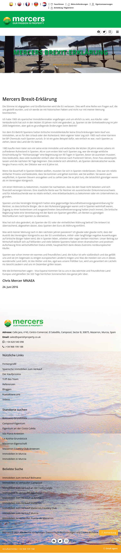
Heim (43, 64)
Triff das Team (10, 379)
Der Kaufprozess (11, 374)
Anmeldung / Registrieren (62, 8)
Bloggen (6, 389)
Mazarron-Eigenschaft (14, 443)
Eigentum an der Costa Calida (18, 428)
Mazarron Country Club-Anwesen (21, 448)
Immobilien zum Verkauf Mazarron (22, 503)
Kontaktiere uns (11, 394)
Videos (6, 399)
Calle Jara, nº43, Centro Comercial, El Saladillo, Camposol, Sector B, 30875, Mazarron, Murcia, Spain (64, 332)
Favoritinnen (57, 4)
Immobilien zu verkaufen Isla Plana (22, 492)
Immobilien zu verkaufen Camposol (22, 482)
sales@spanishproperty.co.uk (25, 337)
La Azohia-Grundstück (14, 438)
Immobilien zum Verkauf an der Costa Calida (27, 487)
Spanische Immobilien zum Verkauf (22, 369)
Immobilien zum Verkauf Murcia (20, 513)
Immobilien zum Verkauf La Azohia (21, 497)
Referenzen (8, 384)
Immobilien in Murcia (14, 453)
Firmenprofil (9, 363)
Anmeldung (108, 532)
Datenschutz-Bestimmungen (61, 532)
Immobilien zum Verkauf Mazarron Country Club (29, 508)
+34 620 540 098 (15, 341)
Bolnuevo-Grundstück (14, 418)
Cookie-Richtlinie (90, 532)
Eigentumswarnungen (102, 4)
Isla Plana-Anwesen (13, 433)
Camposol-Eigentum (13, 423)
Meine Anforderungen (77, 4)
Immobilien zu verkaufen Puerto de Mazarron (27, 518)
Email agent (110, 548)
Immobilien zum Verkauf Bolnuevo (21, 477)
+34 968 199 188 (14, 346)
